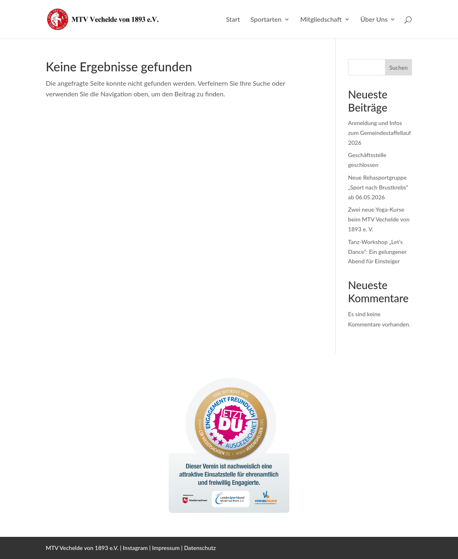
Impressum (166, 547)
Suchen (398, 67)
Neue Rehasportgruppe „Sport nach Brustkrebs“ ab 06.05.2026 (378, 187)
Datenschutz (200, 547)
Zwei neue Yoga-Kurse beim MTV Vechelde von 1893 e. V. (379, 219)
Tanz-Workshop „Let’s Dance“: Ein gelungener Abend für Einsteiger (377, 251)
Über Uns (373, 19)
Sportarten (266, 19)
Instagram (135, 547)
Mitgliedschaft (320, 19)
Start (233, 19)
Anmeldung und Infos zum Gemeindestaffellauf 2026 (379, 132)
